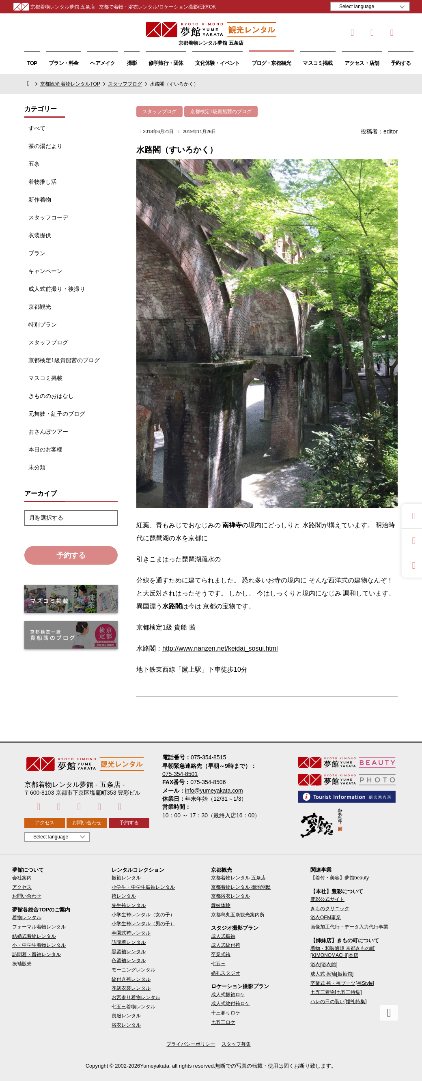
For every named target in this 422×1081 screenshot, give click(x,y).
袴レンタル (124, 896)
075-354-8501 (180, 774)
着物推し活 (42, 182)
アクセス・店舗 (361, 63)
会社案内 (22, 878)
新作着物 (39, 199)
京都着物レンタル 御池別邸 (241, 887)
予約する (401, 63)
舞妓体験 (220, 905)
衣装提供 (39, 235)
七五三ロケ (223, 1022)
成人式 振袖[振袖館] (331, 974)
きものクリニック (329, 908)
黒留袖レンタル (129, 951)
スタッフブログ (125, 84)
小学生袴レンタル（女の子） (143, 915)
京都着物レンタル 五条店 (238, 878)
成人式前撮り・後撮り (56, 289)
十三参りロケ (225, 1013)
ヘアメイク (102, 63)
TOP (32, 63)
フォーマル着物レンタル (39, 927)
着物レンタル (26, 917)
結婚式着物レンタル (34, 936)
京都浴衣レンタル (230, 896)
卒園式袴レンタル (131, 933)
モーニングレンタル (133, 970)
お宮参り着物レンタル (136, 997)
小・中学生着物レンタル (39, 945)
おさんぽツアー (48, 431)
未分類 (36, 467)
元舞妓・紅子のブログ (56, 414)
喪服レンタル (126, 1016)
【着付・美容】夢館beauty (339, 878)
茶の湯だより (45, 146)
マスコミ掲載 (317, 63)
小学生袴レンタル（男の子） (143, 923)
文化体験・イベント (217, 63)
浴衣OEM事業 (325, 917)
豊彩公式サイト (327, 899)
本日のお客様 (45, 449)
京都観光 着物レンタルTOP (70, 84)
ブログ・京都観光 (271, 63)
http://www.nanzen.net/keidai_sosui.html (220, 648)
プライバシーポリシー (190, 1044)
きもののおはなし (51, 396)
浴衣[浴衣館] (324, 964)
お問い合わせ (86, 822)
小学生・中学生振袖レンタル (143, 887)
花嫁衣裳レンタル (131, 988)
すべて (36, 128)
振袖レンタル (126, 878)
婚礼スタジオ (225, 973)
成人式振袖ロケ (228, 994)
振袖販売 (22, 964)
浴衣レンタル (126, 1025)
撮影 (132, 63)
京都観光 (39, 306)
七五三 (218, 964)
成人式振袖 (223, 936)
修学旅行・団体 (166, 63)
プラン (36, 253)
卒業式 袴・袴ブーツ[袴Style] (342, 983)
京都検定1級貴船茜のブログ (64, 360)
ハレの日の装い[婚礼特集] (338, 1001)
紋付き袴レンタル (131, 979)
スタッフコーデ (48, 217)
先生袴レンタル (129, 905)
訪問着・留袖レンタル (36, 954)
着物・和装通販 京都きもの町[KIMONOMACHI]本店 (342, 952)
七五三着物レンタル (133, 1007)
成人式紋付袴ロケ (230, 1003)
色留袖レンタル (129, 960)
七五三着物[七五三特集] (336, 992)
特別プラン (42, 324)
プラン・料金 (63, 63)
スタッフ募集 (236, 1044)
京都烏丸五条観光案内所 (238, 915)
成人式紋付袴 (225, 945)
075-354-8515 (208, 757)
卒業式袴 (220, 954)
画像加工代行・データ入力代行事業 (349, 927)
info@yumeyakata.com (214, 790)
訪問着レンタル (129, 942)
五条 (34, 164)
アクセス (44, 822)
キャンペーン (45, 271)
